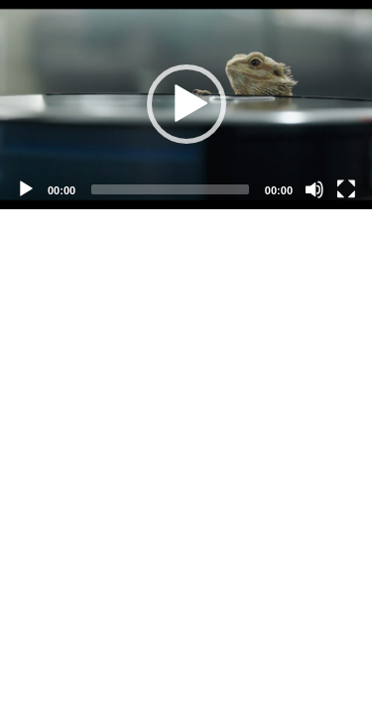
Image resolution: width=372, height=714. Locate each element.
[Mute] (314, 189)
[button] (186, 104)
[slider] (170, 189)
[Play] (26, 189)
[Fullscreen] (346, 189)
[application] (186, 104)
